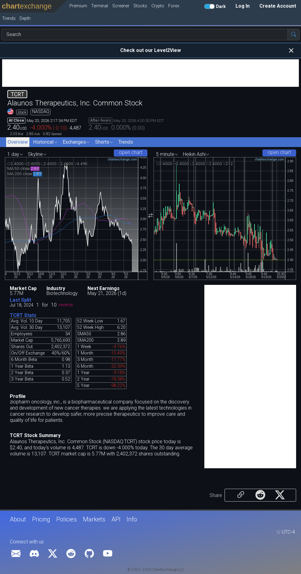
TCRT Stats (23, 315)
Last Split (20, 300)
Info (132, 519)
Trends (125, 142)
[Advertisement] (150, 73)
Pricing (41, 519)
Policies (66, 519)
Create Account (277, 6)
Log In (243, 6)
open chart (130, 152)
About (18, 519)
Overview (18, 142)
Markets (94, 519)
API (116, 519)
